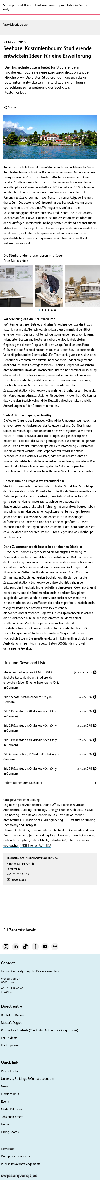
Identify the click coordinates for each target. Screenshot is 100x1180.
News (4, 1086)
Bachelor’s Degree (12, 1015)
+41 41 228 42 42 (12, 988)
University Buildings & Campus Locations (27, 1078)
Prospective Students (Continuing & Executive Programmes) (39, 1030)
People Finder (9, 1071)
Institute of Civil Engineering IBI (47, 820)
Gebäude (88, 835)
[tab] (39, 310)
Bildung (44, 835)
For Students (9, 1038)
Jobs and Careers (12, 1117)
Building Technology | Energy (39, 809)
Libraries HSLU (10, 1094)
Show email (19, 879)
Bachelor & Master (73, 804)
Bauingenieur (18, 835)
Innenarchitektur (41, 830)
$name (33, 835)
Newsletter (8, 1149)
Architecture (11, 809)
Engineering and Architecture (22, 804)
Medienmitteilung (28, 799)
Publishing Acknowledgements (20, 1164)
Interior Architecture (72, 809)
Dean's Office (51, 804)
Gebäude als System (16, 840)
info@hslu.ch (8, 992)
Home (5, 1124)
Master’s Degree (11, 1022)
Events (5, 1101)
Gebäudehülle (39, 840)
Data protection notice (15, 1156)
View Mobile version (16, 24)
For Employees (10, 1045)
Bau (6, 835)
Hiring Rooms (10, 1132)
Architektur (22, 830)
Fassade (76, 835)
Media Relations (11, 1109)
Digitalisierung (59, 835)
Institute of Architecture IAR (38, 815)
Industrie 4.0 (57, 840)
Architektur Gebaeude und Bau (74, 830)
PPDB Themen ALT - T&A (35, 845)
